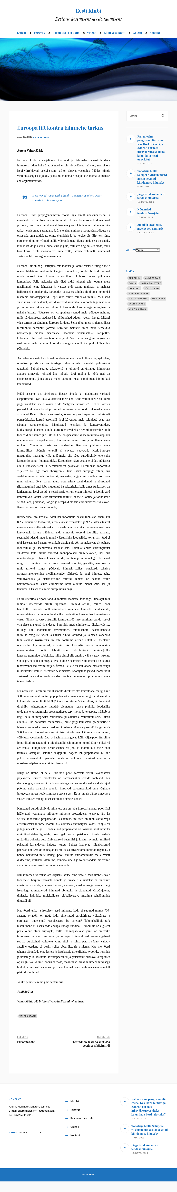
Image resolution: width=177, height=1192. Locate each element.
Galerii (137, 33)
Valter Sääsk (27, 1026)
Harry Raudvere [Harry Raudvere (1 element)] (151, 283)
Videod (91, 33)
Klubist (74, 1111)
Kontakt (154, 33)
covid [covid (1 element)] (132, 283)
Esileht (21, 33)
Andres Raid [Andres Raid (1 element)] (152, 278)
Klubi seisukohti (114, 33)
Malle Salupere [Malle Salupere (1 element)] (139, 293)
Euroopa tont (26, 1052)
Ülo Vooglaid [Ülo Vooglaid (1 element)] (137, 309)
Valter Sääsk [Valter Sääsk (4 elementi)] (137, 304)
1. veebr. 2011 (41, 147)
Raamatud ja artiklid (66, 33)
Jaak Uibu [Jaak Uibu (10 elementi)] (134, 288)
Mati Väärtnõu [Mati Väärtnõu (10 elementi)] (138, 298)
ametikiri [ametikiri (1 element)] (135, 278)
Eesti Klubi (88, 9)
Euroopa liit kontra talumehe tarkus (52, 131)
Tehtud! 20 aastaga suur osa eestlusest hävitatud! (91, 1054)
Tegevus (39, 33)
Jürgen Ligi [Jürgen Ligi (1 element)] (152, 288)
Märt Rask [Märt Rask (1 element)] (158, 298)
